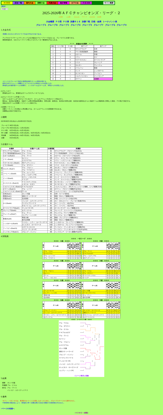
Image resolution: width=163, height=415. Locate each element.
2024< (3, 6)
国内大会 (29, 3)
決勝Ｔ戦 (86, 21)
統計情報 (63, 3)
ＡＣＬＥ (76, 17)
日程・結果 (96, 21)
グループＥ (87, 25)
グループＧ (110, 25)
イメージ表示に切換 (81, 376)
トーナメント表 (110, 21)
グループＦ (99, 25)
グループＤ (76, 25)
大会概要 (50, 21)
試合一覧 (18, 3)
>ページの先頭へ (8, 409)
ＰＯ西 (58, 21)
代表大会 (52, 3)
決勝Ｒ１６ (75, 21)
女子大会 (75, 3)
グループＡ (41, 25)
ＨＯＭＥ (7, 3)
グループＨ (122, 25)
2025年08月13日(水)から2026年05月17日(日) (81, 204)
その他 (99, 17)
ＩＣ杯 (68, 17)
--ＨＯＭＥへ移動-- (81, 413)
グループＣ (64, 25)
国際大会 (41, 3)
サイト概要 (108, 3)
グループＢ (53, 25)
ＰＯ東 (66, 21)
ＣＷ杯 (61, 17)
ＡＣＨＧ (92, 17)
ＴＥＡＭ (86, 3)
